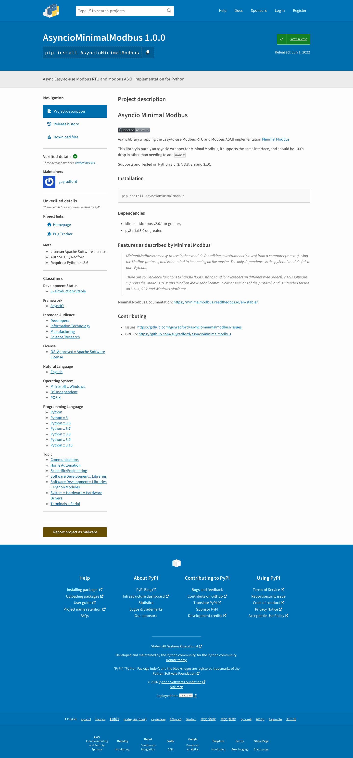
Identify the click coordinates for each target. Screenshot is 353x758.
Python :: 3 (59, 417)
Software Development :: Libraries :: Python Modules (78, 484)
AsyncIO (57, 306)
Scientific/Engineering (68, 470)
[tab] (75, 111)
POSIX (55, 397)
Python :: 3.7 (60, 428)
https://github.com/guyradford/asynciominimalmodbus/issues (189, 327)
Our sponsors (146, 615)
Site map (176, 687)
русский (246, 719)
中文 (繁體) (228, 719)
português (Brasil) (135, 719)
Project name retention (82, 609)
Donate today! (176, 660)
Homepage (59, 224)
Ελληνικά (175, 719)
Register (299, 10)
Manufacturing (62, 331)
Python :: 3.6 (60, 423)
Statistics (146, 602)
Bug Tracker (60, 234)
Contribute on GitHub (205, 596)
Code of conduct (266, 602)
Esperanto (275, 719)
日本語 (114, 719)
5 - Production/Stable (68, 291)
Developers (59, 320)
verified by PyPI (85, 163)
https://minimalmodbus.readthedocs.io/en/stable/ (216, 302)
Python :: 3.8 (60, 434)
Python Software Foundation (174, 673)
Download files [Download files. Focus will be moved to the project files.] (62, 137)
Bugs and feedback (207, 589)
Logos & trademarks (146, 609)
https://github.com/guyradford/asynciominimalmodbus (185, 334)
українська (158, 719)
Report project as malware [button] (75, 532)
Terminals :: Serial (65, 504)
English (56, 372)
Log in (280, 10)
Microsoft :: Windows (67, 386)
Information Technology (70, 326)
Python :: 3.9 (60, 439)
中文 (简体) (208, 719)
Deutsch (191, 719)
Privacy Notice (266, 609)
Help (223, 10)
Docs (239, 10)
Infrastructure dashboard (144, 596)
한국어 (291, 719)
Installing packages (82, 589)
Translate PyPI (205, 602)
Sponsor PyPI (207, 609)
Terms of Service (266, 589)
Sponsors (259, 10)
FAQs (84, 615)
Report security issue (268, 596)
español (86, 719)
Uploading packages (82, 596)
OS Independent (63, 392)
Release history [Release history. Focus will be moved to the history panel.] (63, 124)
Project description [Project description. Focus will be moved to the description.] (66, 111)
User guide (82, 602)
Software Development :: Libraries (78, 476)
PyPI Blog (143, 589)
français (100, 719)
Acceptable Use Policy (266, 615)
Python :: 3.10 (61, 445)
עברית (260, 719)
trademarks (221, 668)
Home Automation (65, 465)
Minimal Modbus (276, 139)
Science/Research (65, 337)
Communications (64, 459)
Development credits (205, 615)
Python (56, 412)
